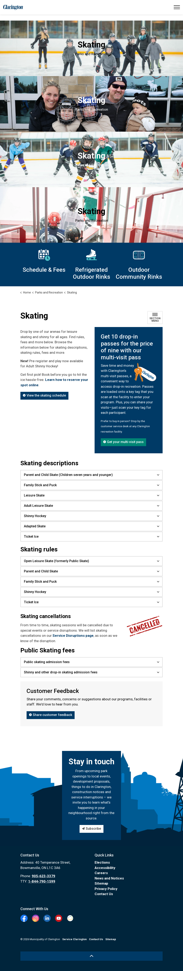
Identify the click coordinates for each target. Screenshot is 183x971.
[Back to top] (91, 956)
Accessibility (105, 868)
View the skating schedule (44, 396)
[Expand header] (177, 7)
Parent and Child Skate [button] (41, 571)
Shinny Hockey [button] (35, 516)
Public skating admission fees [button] (47, 662)
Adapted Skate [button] (35, 526)
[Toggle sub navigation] (155, 317)
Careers (101, 873)
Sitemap (101, 883)
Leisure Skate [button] (34, 495)
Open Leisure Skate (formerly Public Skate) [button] (56, 561)
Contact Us (104, 894)
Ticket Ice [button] (31, 536)
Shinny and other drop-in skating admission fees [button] (60, 672)
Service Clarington (74, 939)
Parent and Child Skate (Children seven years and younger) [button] (68, 475)
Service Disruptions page (73, 635)
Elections (102, 862)
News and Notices (109, 878)
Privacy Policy (106, 889)
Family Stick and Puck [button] (40, 485)
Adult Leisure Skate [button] (38, 506)
